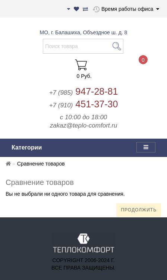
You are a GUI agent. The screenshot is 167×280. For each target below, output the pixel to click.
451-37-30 (83, 104)
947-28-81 (83, 91)
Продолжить (139, 210)
